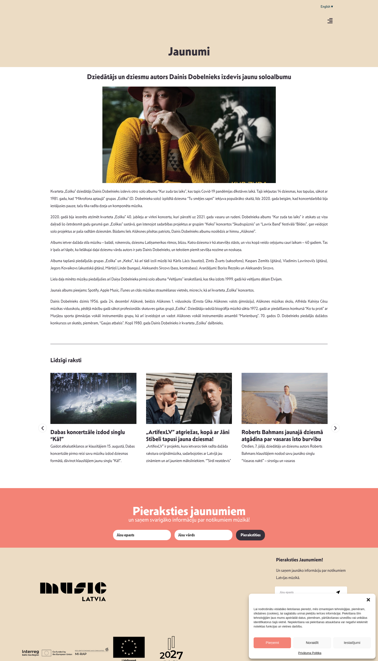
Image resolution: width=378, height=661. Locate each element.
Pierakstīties (251, 527)
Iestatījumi (352, 643)
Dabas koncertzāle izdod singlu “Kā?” (87, 427)
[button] (368, 599)
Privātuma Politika (309, 653)
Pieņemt (272, 643)
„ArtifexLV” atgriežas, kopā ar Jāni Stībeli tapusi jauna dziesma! (188, 427)
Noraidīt (312, 643)
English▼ (327, 6)
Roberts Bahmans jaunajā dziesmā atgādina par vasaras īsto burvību (282, 427)
